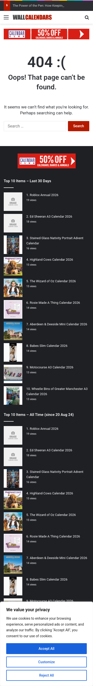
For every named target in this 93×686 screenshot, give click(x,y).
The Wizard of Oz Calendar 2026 (53, 281)
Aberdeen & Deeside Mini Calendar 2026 (58, 324)
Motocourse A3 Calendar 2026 (51, 367)
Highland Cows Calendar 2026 (51, 259)
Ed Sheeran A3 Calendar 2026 (51, 216)
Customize (46, 662)
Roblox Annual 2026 (44, 195)
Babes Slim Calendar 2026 (48, 346)
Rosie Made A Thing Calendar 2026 (55, 303)
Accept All (47, 649)
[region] (46, 644)
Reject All (46, 675)
